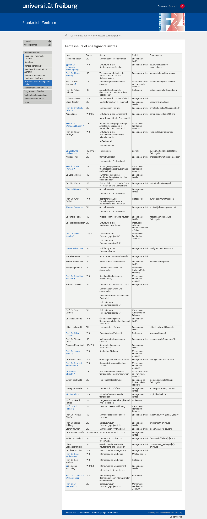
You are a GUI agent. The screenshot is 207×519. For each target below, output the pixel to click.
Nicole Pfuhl (71, 394)
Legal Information (109, 512)
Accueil (66, 35)
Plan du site (70, 512)
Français (162, 6)
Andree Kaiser (72, 248)
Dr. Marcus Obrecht (71, 372)
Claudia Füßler (72, 189)
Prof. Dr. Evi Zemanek (71, 485)
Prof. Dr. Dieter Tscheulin (72, 455)
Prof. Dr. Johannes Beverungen (71, 67)
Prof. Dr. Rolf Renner (71, 407)
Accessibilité (84, 512)
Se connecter (176, 517)
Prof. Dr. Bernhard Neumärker (74, 364)
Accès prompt (30, 45)
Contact (95, 512)
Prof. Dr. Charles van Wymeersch (75, 476)
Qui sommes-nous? (80, 35)
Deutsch (173, 6)
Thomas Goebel (73, 207)
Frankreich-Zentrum (39, 22)
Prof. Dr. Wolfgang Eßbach (74, 124)
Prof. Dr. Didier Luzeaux (72, 334)
